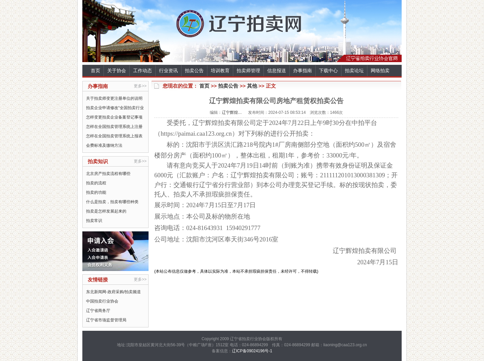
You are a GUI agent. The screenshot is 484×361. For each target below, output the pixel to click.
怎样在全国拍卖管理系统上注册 (114, 126)
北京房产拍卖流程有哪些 (108, 173)
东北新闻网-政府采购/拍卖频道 (113, 291)
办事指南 (302, 70)
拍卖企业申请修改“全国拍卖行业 (115, 107)
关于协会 (116, 70)
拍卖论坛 (354, 70)
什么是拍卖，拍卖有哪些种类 (112, 201)
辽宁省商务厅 (98, 310)
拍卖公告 (194, 70)
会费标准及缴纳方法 (104, 145)
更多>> (140, 86)
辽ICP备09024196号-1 (252, 351)
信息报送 (276, 70)
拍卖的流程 (96, 183)
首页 (95, 70)
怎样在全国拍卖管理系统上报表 (114, 136)
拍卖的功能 (96, 192)
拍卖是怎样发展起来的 (106, 211)
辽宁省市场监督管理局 (106, 320)
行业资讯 (168, 70)
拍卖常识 (94, 220)
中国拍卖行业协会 (102, 301)
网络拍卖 (380, 70)
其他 (252, 86)
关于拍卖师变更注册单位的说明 (114, 98)
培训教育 (220, 70)
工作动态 (142, 70)
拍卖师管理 (248, 70)
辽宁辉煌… (232, 112)
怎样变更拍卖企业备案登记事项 (114, 117)
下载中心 (328, 70)
